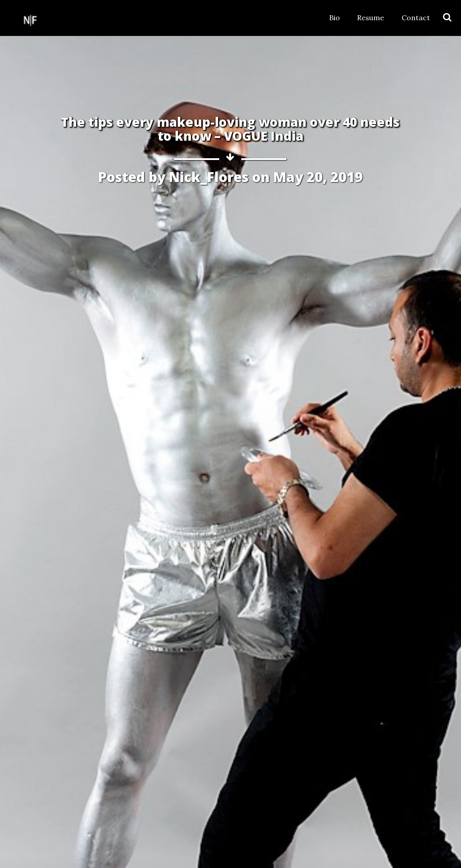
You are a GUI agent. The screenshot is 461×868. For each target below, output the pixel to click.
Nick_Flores (209, 177)
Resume (370, 17)
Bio (334, 17)
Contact (416, 17)
